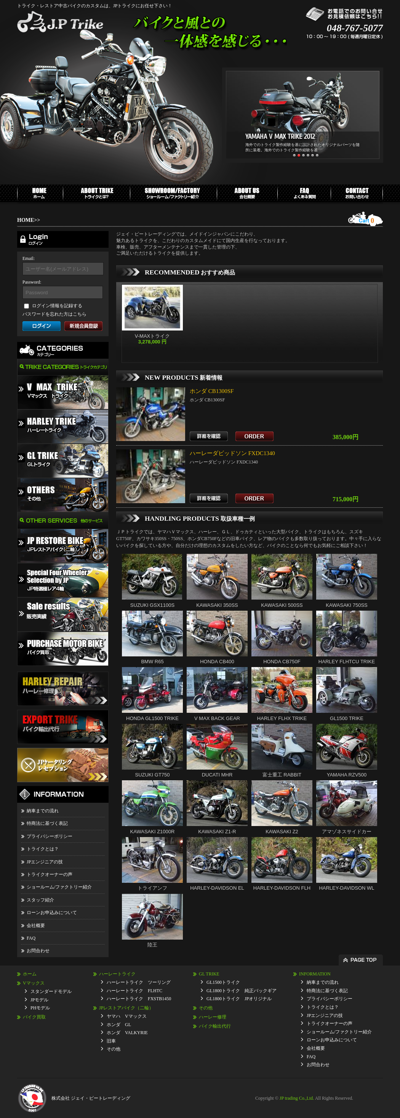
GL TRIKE (209, 974)
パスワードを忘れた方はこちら (54, 314)
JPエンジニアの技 (45, 862)
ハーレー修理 (212, 1017)
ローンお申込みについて (52, 912)
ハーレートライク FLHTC (134, 990)
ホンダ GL (119, 1024)
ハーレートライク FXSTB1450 (139, 998)
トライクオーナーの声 (49, 874)
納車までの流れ (43, 810)
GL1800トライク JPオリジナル (239, 998)
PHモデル (40, 1008)
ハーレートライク (117, 974)
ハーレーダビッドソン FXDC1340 (232, 453)
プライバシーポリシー (49, 836)
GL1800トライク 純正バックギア (241, 990)
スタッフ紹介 (40, 900)
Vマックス (34, 983)
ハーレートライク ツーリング (139, 982)
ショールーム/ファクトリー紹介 (59, 887)
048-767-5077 (355, 28)
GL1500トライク (223, 982)
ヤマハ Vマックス (127, 1016)
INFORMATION (315, 974)
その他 (113, 1049)
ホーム (30, 974)
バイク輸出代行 (215, 1026)
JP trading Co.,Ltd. (297, 1098)
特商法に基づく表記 (47, 823)
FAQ (31, 938)
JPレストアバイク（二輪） (126, 1008)
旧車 (111, 1041)
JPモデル (39, 1000)
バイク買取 (34, 1017)
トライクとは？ (43, 849)
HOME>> (28, 220)
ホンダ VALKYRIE (127, 1032)
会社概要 (36, 925)
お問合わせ (38, 950)
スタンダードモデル (51, 991)
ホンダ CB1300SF (212, 391)
